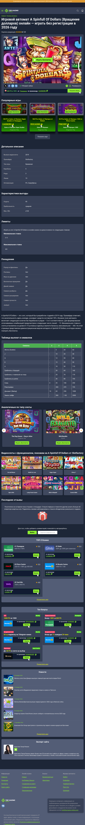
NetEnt (65, 780)
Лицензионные (27, 794)
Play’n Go (66, 790)
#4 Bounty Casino (62, 566)
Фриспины (7, 650)
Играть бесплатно (42, 60)
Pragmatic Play (14, 131)
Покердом (23, 91)
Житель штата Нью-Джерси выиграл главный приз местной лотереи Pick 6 (37, 681)
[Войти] (82, 11)
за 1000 (10, 620)
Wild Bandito (63, 438)
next (81, 432)
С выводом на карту (28, 787)
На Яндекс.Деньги (28, 784)
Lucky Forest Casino (32, 486)
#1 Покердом (19, 548)
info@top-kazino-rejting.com (70, 813)
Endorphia (66, 784)
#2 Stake (59, 548)
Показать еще (42, 138)
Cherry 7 (73, 466)
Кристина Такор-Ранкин (21, 749)
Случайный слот (75, 81)
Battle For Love (32, 466)
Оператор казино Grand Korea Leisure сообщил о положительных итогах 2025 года (39, 716)
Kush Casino (36, 650)
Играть (36, 557)
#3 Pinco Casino (20, 566)
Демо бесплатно (14, 113)
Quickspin (66, 794)
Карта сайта (5, 790)
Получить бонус (75, 90)
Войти (32, 534)
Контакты (4, 787)
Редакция (4, 784)
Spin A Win (11, 486)
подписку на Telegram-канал (17, 636)
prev (4, 432)
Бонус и (53, 620)
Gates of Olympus (42, 129)
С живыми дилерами (29, 790)
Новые (24, 780)
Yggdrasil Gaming (68, 787)
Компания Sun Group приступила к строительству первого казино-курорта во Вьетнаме (41, 728)
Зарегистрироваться (47, 534)
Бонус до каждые (56, 636)
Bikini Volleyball (53, 486)
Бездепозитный (8, 634)
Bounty (38, 617)
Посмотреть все (42, 601)
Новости (4, 780)
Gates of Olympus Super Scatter (14, 129)
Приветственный (50, 617)
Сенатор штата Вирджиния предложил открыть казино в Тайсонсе (35, 692)
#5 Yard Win (19, 584)
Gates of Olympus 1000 (71, 129)
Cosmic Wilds (73, 486)
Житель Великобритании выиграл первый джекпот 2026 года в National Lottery (38, 704)
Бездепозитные (47, 780)
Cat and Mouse (11, 466)
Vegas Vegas (53, 466)
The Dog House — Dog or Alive (22, 438)
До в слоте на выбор (14, 653)
